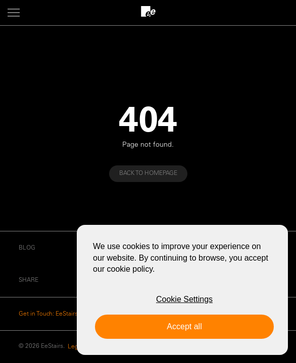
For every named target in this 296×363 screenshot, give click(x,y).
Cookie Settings (184, 299)
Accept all (184, 326)
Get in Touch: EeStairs (48, 314)
